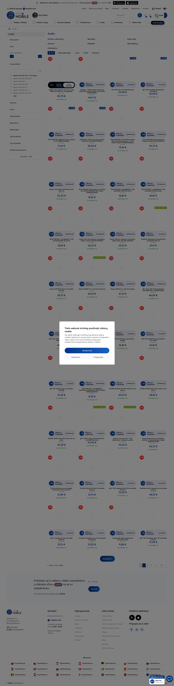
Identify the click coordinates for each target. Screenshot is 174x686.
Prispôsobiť (98, 357)
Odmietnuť (75, 357)
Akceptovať (87, 350)
